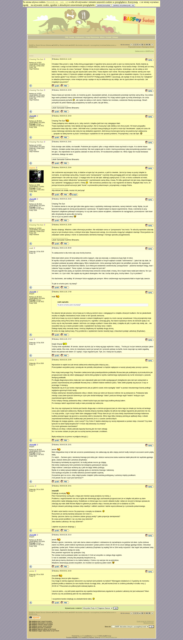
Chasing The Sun (36, 59)
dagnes (32, 168)
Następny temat (148, 47)
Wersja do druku (148, 623)
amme (31, 360)
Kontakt (108, 37)
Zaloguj (115, 37)
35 (149, 45)
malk (31, 248)
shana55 (32, 116)
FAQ (66, 37)
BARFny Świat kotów (61, 45)
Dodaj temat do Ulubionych (145, 621)
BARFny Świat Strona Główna (40, 45)
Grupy (87, 37)
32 (142, 45)
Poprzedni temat (134, 47)
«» (140, 45)
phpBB (82, 636)
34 (147, 45)
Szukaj (71, 37)
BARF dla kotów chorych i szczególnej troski (87, 45)
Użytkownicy (80, 37)
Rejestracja (94, 37)
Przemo (94, 636)
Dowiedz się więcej (57, 2)
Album (102, 37)
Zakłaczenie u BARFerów (144, 51)
